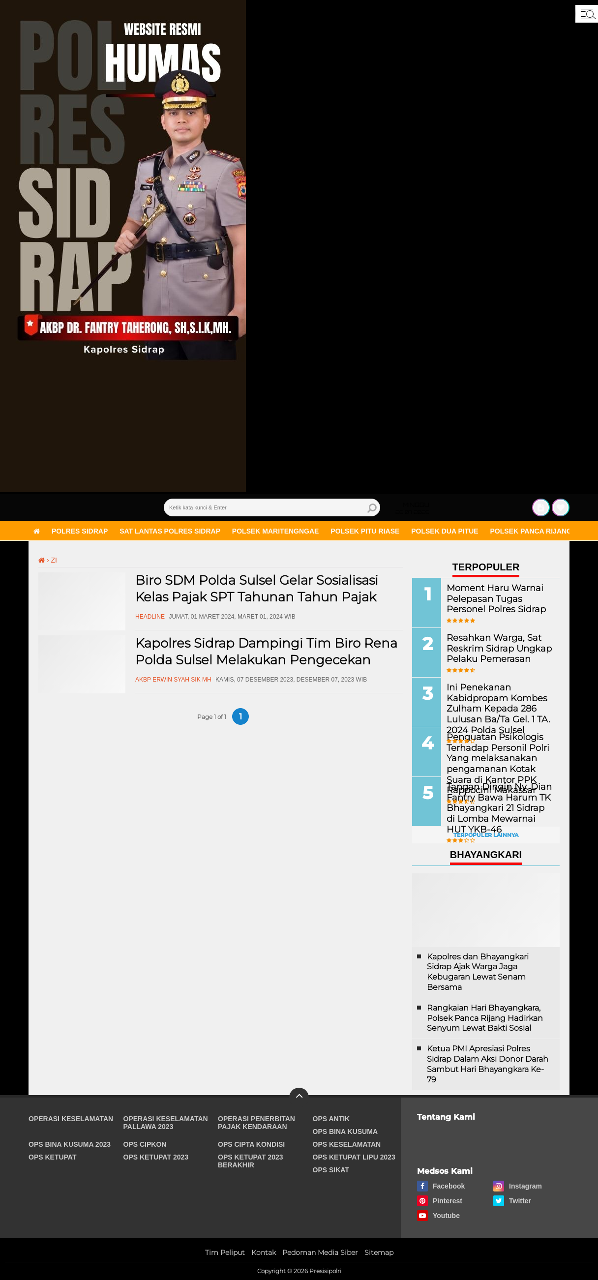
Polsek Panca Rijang (531, 531)
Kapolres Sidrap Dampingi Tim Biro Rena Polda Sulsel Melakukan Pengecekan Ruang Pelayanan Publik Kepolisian (266, 660)
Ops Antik (331, 1119)
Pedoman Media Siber (320, 1252)
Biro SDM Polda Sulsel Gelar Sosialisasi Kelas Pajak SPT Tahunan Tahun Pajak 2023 (256, 597)
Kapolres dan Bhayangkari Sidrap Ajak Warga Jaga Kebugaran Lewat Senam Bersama (478, 972)
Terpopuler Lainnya (485, 835)
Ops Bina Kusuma (345, 1131)
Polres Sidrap (80, 531)
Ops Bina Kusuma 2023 (70, 1144)
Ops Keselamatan (347, 1144)
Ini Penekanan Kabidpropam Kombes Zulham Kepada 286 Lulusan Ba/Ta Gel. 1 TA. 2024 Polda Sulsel (491, 708)
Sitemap (378, 1252)
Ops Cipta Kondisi (251, 1144)
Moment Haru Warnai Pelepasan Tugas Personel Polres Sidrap (498, 598)
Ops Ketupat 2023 (156, 1157)
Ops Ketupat (53, 1157)
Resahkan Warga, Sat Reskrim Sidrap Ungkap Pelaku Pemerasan (493, 648)
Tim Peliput (225, 1252)
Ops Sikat (331, 1170)
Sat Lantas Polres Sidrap (170, 531)
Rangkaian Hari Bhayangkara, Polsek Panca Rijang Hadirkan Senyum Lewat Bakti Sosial (485, 1018)
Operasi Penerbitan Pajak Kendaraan (256, 1123)
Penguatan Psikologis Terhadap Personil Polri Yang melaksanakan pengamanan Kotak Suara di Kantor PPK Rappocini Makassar (497, 762)
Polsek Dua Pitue (444, 531)
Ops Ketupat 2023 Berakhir (250, 1161)
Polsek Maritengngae (275, 531)
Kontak (263, 1252)
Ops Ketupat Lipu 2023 (354, 1157)
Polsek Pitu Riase (364, 531)
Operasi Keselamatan (71, 1119)
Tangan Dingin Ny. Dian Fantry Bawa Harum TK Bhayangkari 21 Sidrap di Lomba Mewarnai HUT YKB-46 (493, 807)
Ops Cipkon (145, 1144)
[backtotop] (299, 1097)
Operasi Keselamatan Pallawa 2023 (165, 1123)
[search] (272, 507)
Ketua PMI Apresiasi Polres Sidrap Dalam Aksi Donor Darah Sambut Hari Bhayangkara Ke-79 (487, 1064)
